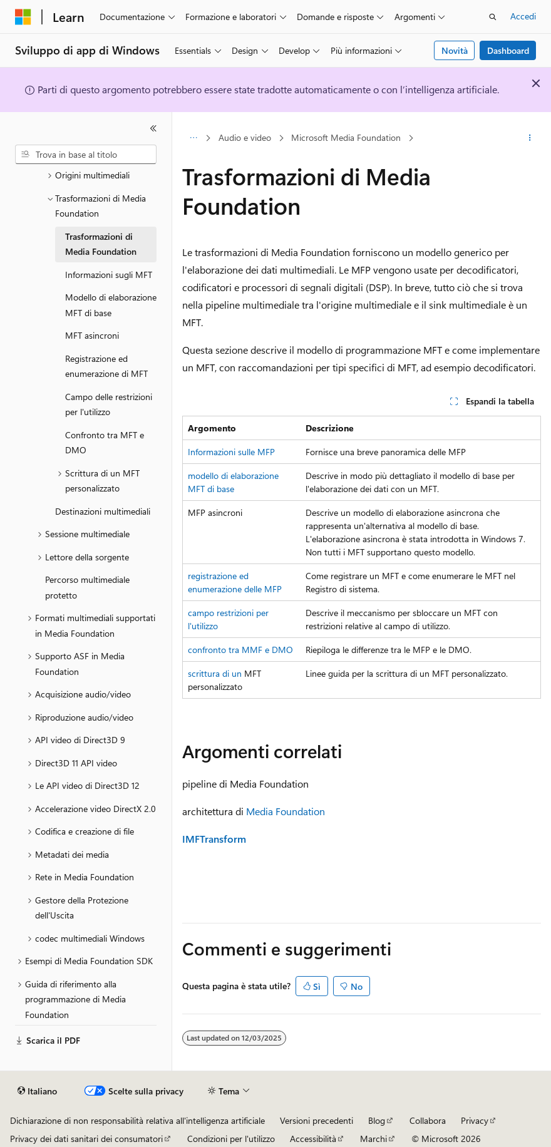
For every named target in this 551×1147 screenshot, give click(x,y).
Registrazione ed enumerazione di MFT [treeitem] (106, 366)
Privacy (474, 1120)
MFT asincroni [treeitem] (92, 335)
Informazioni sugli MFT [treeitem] (108, 274)
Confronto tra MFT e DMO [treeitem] (104, 442)
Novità (454, 50)
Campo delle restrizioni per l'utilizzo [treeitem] (108, 404)
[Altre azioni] (530, 138)
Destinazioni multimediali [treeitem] (102, 511)
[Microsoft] (23, 17)
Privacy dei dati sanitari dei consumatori (86, 1138)
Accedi (523, 16)
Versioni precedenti (316, 1120)
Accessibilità (313, 1138)
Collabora (427, 1120)
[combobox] (86, 155)
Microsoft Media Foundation (346, 137)
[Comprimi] (153, 128)
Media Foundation (285, 811)
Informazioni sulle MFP (231, 452)
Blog (376, 1120)
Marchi (373, 1138)
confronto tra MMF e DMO (240, 650)
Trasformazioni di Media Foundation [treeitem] (100, 244)
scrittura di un (215, 673)
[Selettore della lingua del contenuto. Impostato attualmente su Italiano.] (37, 1091)
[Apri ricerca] (492, 17)
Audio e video (245, 137)
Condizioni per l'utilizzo (231, 1138)
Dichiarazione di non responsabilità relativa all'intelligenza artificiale (137, 1120)
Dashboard (508, 50)
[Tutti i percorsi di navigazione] (193, 138)
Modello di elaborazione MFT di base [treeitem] (111, 305)
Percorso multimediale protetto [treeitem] (87, 587)
